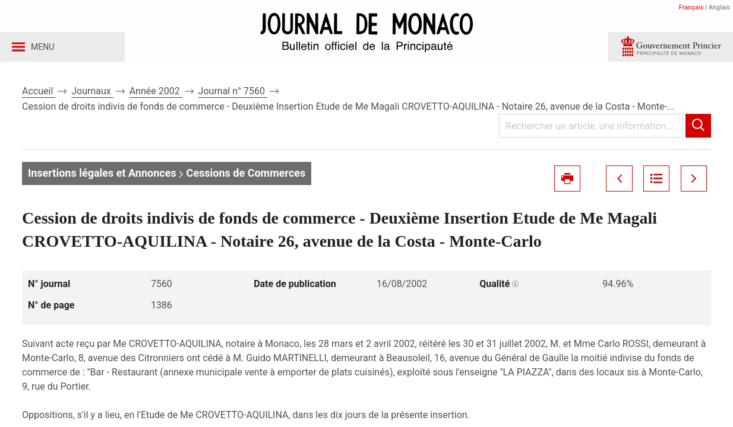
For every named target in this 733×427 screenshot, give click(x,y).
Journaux (92, 94)
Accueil (38, 94)
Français (691, 7)
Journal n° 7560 (232, 94)
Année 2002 (155, 94)
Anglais (719, 7)
